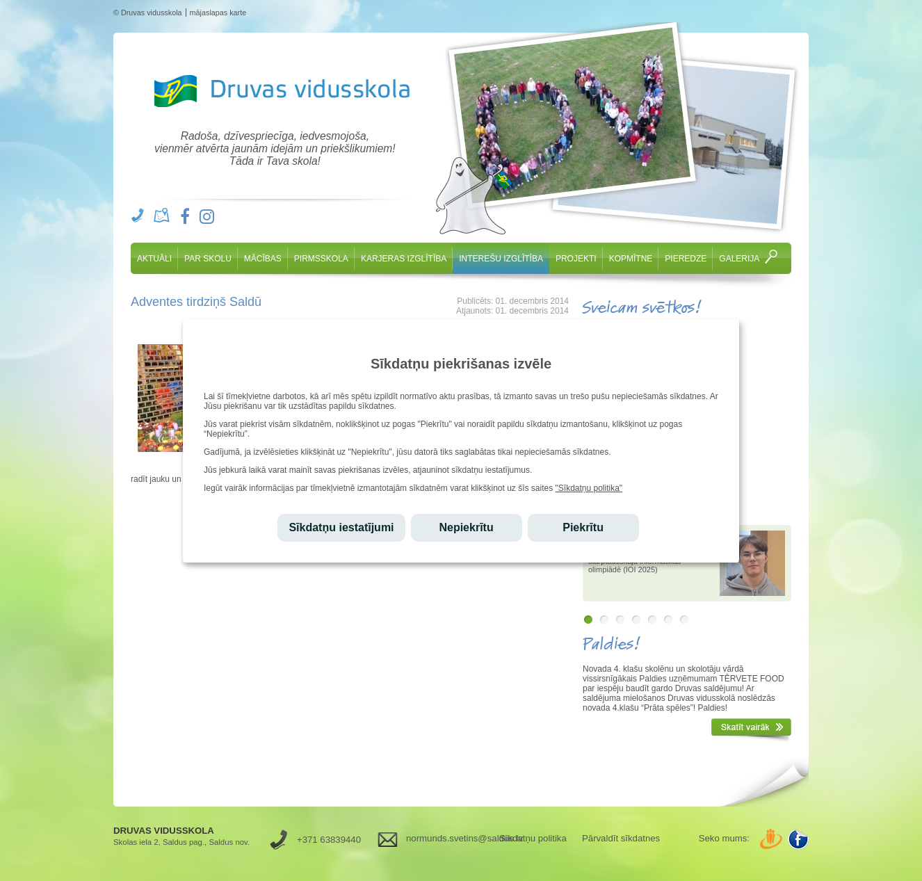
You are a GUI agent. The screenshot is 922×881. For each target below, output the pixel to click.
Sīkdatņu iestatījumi (341, 527)
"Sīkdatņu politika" (589, 488)
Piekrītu (583, 527)
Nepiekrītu (466, 527)
